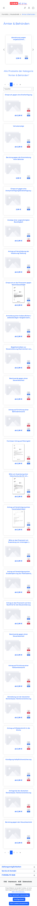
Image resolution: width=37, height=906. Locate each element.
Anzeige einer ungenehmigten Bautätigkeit (18, 221)
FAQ (5, 881)
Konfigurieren (19, 899)
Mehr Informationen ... (18, 892)
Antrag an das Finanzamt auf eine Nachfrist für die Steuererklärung (18, 604)
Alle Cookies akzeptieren (19, 903)
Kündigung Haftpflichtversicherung (18, 759)
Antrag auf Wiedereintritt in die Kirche (18, 729)
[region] (18, 49)
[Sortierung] (18, 89)
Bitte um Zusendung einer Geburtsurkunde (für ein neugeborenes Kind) (18, 475)
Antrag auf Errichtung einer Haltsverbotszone (19, 666)
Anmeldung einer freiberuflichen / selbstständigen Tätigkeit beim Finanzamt (18, 317)
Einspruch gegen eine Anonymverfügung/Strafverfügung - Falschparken (18, 190)
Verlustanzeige (18, 126)
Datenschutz (27, 881)
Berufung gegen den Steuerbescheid (18, 822)
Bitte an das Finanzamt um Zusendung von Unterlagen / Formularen (18, 541)
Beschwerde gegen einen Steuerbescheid (18, 379)
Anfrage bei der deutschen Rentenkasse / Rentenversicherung (18, 792)
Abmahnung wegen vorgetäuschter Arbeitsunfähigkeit (18, 39)
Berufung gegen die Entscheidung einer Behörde (18, 158)
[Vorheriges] (4, 49)
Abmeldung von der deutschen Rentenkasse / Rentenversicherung (18, 698)
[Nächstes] (33, 49)
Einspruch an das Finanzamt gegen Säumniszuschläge (18, 283)
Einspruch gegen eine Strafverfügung (18, 95)
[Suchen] (25, 8)
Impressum (12, 881)
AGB (19, 881)
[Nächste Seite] (17, 84)
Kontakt (19, 884)
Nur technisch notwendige (19, 895)
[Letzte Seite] (20, 84)
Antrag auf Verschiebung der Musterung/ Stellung (18, 252)
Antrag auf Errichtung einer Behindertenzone (19, 410)
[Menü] (4, 8)
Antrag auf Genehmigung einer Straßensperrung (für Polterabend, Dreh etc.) (18, 573)
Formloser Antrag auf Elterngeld (18, 441)
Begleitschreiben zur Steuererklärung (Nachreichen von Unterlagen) (18, 348)
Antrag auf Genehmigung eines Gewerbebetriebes (18, 508)
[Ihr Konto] (29, 8)
